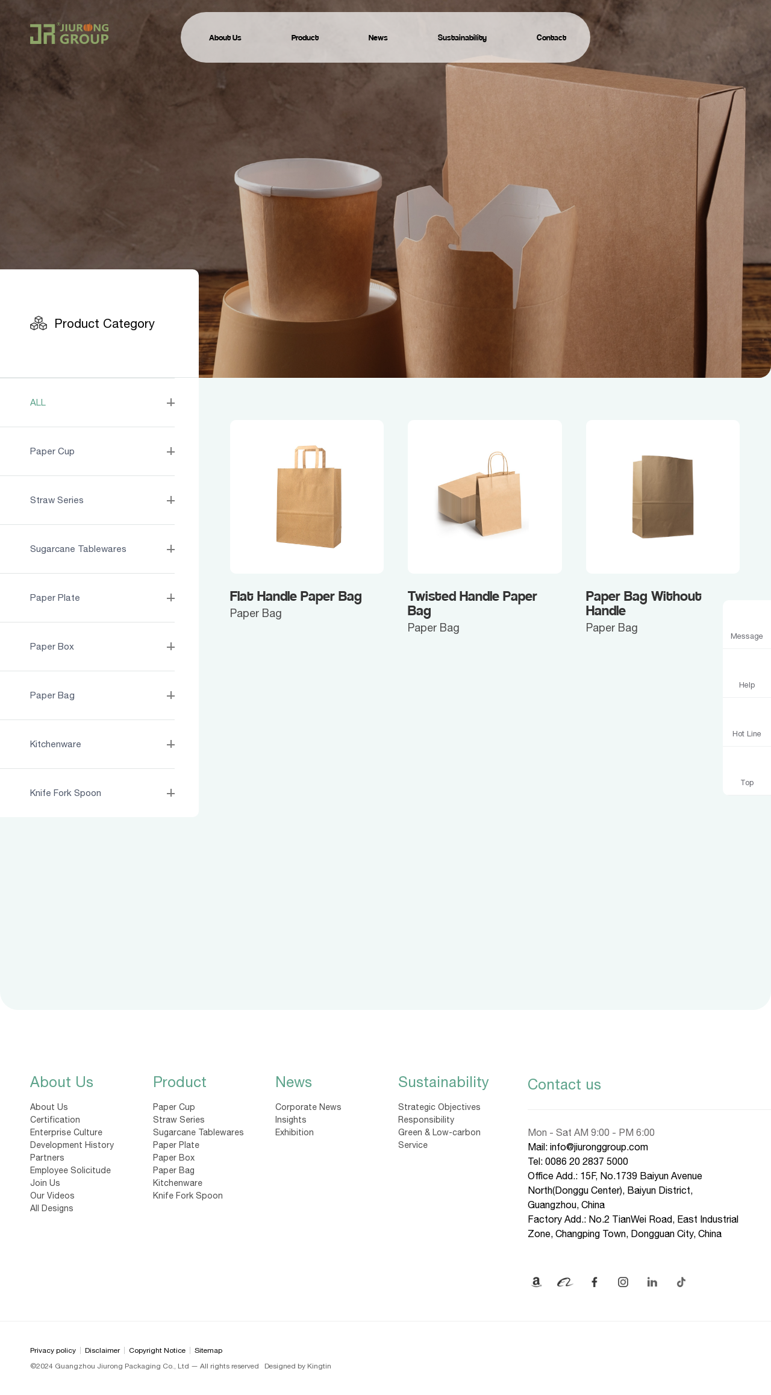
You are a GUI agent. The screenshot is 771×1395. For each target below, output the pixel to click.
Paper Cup (174, 1107)
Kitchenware (177, 1183)
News (293, 1081)
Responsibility (426, 1119)
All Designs (51, 1208)
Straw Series (179, 1119)
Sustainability (443, 1081)
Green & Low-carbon (439, 1132)
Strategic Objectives (439, 1107)
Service (413, 1145)
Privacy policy (53, 1350)
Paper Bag (174, 1170)
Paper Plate (176, 1145)
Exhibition (294, 1132)
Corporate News (308, 1107)
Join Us (45, 1183)
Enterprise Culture (66, 1132)
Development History (72, 1145)
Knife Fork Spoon (188, 1195)
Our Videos (52, 1195)
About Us (61, 1081)
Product (180, 1081)
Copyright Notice (157, 1350)
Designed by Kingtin (297, 1366)
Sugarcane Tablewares (198, 1132)
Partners (47, 1157)
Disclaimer (102, 1350)
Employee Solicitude (70, 1170)
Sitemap (208, 1350)
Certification (55, 1119)
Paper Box (174, 1157)
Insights (291, 1119)
